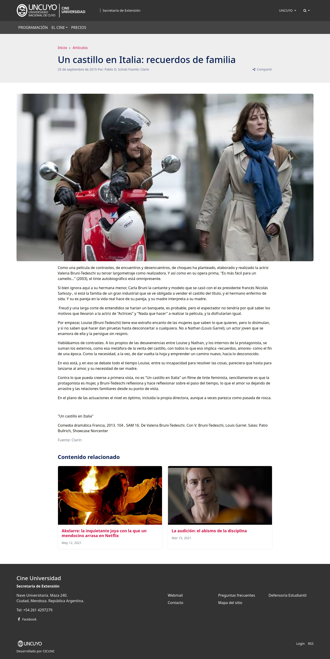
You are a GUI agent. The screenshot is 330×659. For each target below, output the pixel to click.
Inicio (62, 47)
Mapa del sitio (230, 602)
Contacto (175, 602)
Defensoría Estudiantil (287, 595)
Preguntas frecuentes (236, 595)
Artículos (80, 47)
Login (300, 643)
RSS (311, 643)
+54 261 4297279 (37, 609)
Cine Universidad (38, 578)
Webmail (175, 595)
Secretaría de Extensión (121, 10)
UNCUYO (286, 10)
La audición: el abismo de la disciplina (209, 530)
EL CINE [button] (58, 27)
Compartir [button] (262, 69)
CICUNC (49, 651)
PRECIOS (78, 27)
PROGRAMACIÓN (33, 27)
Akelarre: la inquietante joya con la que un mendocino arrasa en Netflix (104, 533)
